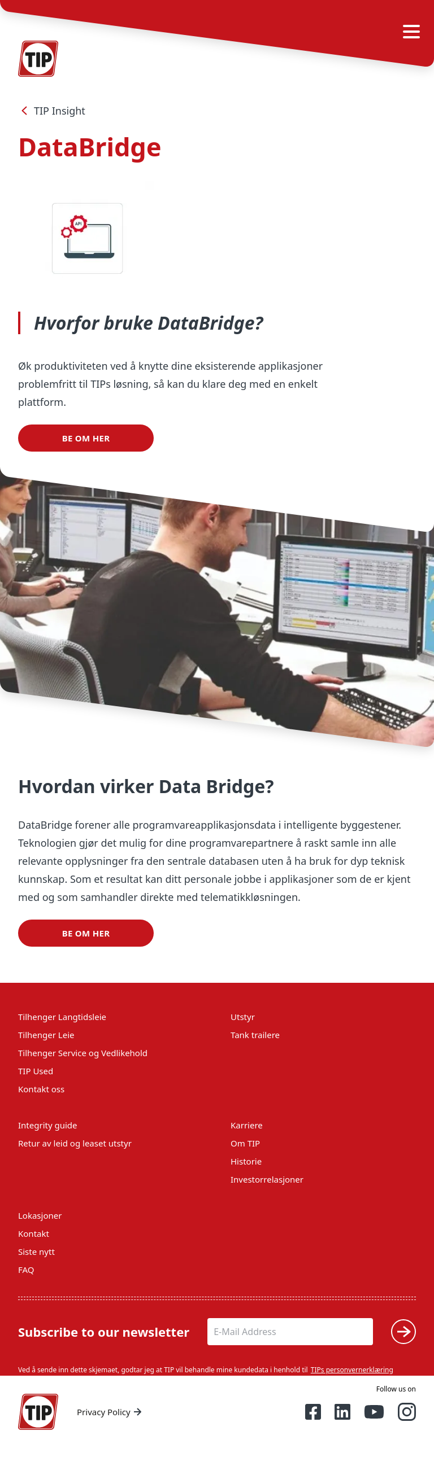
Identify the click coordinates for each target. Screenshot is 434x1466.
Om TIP (245, 1143)
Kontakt (33, 1233)
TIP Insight (51, 110)
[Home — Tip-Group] (38, 1412)
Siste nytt (36, 1251)
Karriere (247, 1125)
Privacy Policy (110, 1411)
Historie (246, 1161)
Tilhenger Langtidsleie (62, 1016)
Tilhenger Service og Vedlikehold (82, 1052)
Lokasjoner (40, 1215)
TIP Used (35, 1070)
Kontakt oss (41, 1089)
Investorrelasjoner (267, 1179)
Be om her (86, 438)
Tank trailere (255, 1034)
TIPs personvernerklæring (352, 1370)
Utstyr (243, 1016)
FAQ (26, 1269)
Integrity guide (47, 1125)
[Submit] (403, 1331)
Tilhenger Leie (46, 1034)
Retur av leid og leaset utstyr (75, 1143)
